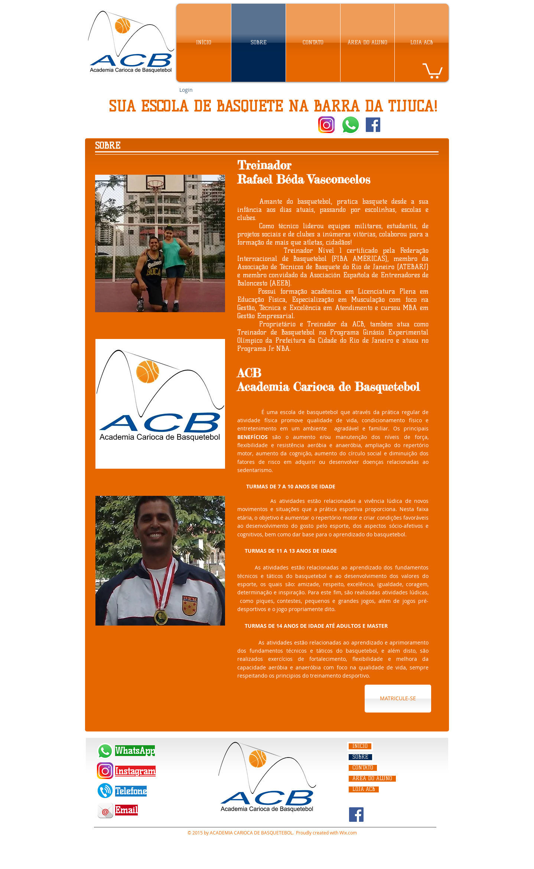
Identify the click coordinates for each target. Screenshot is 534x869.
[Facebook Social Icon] (373, 124)
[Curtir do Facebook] (397, 125)
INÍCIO (360, 746)
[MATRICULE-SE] (398, 699)
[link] (433, 70)
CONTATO (362, 768)
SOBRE (360, 757)
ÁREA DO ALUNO (372, 779)
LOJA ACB (363, 789)
